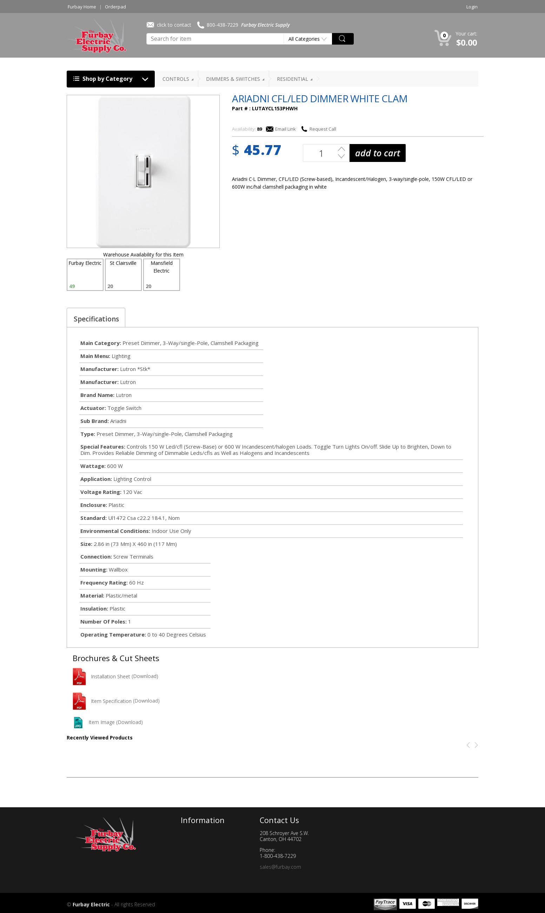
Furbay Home (82, 7)
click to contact (169, 24)
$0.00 (467, 42)
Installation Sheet (101, 676)
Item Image (94, 722)
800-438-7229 (217, 24)
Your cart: (466, 33)
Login (472, 7)
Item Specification (102, 701)
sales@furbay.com (280, 866)
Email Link (281, 129)
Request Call (318, 129)
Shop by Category (112, 79)
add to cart (377, 153)
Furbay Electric (91, 904)
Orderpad (115, 7)
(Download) (145, 676)
